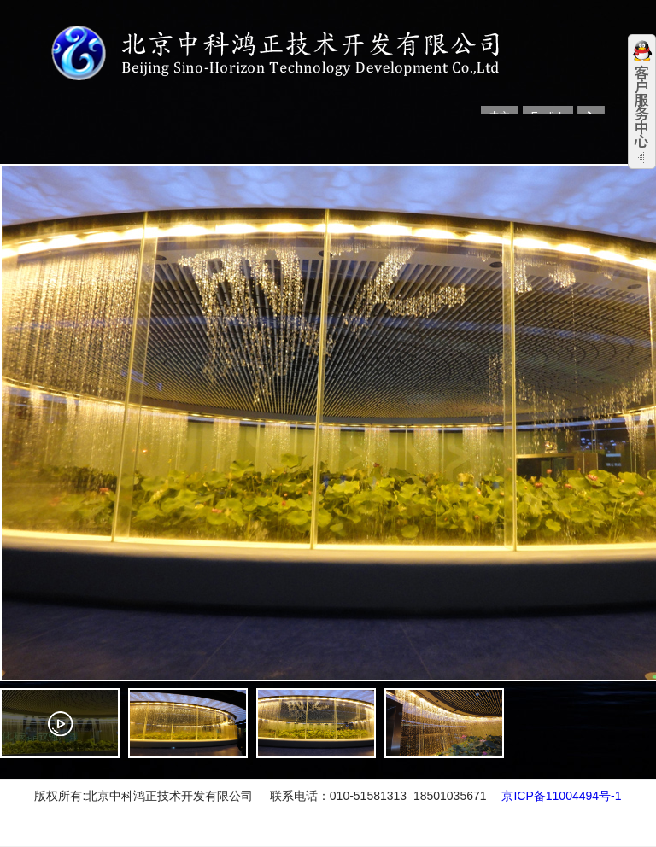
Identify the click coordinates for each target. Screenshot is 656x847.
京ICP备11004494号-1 (561, 796)
